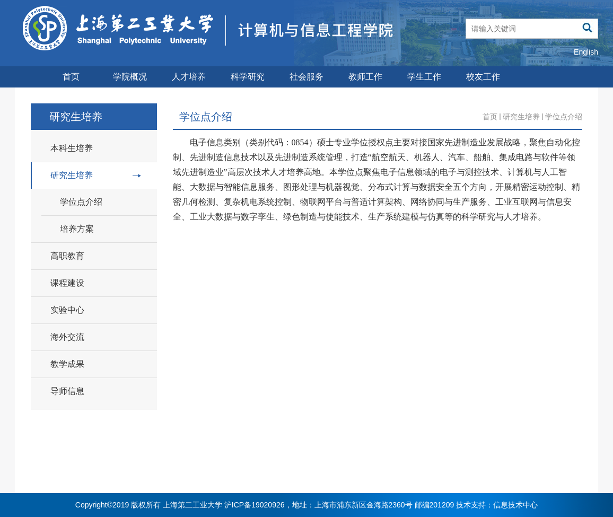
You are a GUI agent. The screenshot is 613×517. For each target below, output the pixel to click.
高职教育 (67, 255)
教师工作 (365, 76)
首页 (71, 76)
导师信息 (67, 391)
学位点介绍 (81, 201)
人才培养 (189, 76)
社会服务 (306, 76)
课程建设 (67, 282)
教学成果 (67, 364)
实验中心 (67, 309)
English (586, 52)
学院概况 (130, 76)
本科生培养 (71, 148)
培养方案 (77, 228)
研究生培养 (95, 175)
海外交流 (67, 336)
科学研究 (248, 76)
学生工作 (424, 76)
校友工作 (483, 76)
